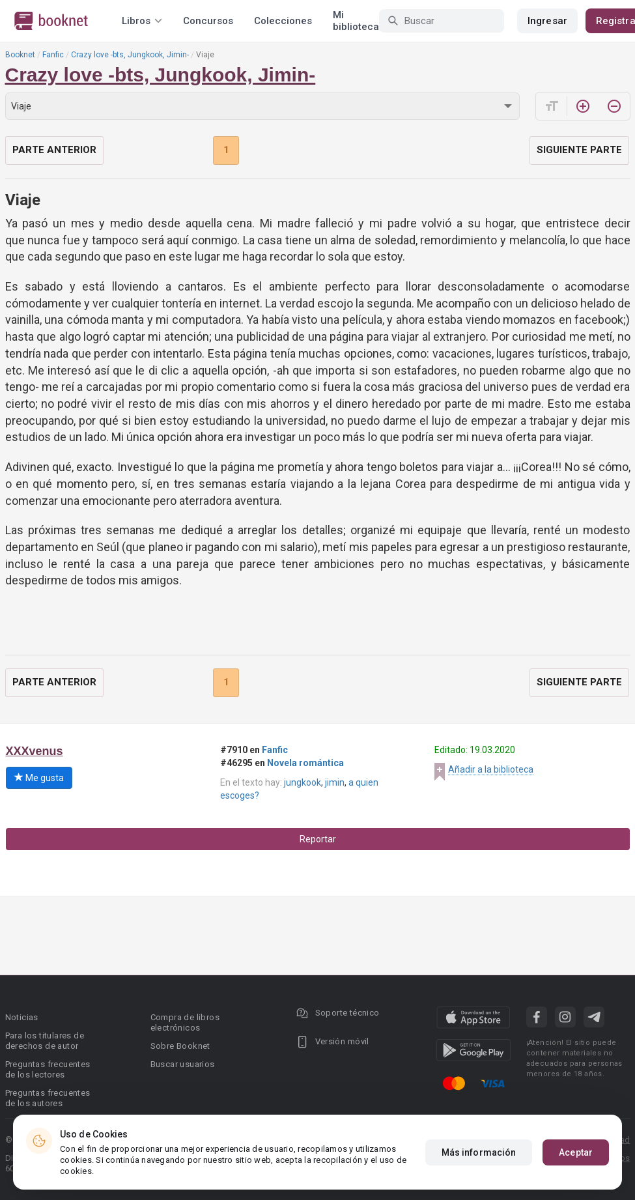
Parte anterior (54, 150)
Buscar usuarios (182, 1064)
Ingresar (547, 21)
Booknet (20, 54)
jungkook (302, 782)
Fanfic (53, 54)
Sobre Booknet (180, 1046)
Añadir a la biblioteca (490, 769)
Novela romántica (305, 763)
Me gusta (39, 778)
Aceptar (576, 1152)
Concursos (208, 21)
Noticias (21, 1017)
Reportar (318, 839)
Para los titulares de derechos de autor (44, 1041)
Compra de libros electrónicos (184, 1022)
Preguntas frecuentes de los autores (48, 1098)
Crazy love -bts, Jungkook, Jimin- (130, 54)
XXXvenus (34, 751)
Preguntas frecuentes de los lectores (48, 1069)
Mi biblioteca (356, 21)
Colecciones (283, 21)
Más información (479, 1152)
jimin (335, 782)
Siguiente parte (579, 150)
